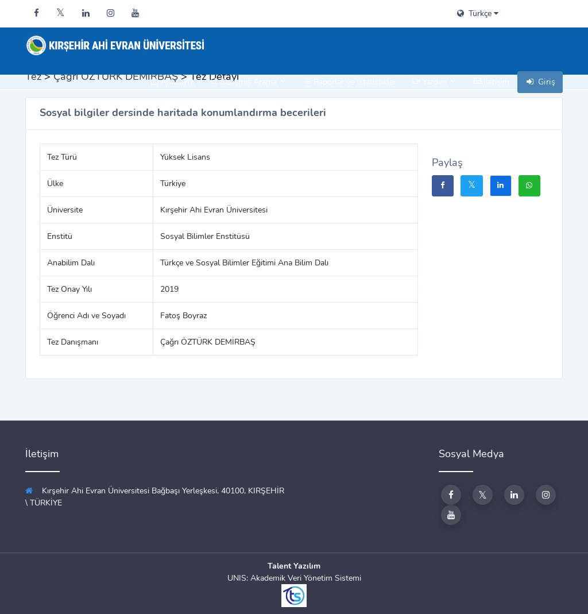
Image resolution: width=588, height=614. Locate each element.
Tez (33, 76)
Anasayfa (172, 81)
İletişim (491, 81)
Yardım (434, 81)
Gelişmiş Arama (248, 81)
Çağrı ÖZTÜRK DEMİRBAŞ (115, 76)
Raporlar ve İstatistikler (349, 81)
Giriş (540, 81)
